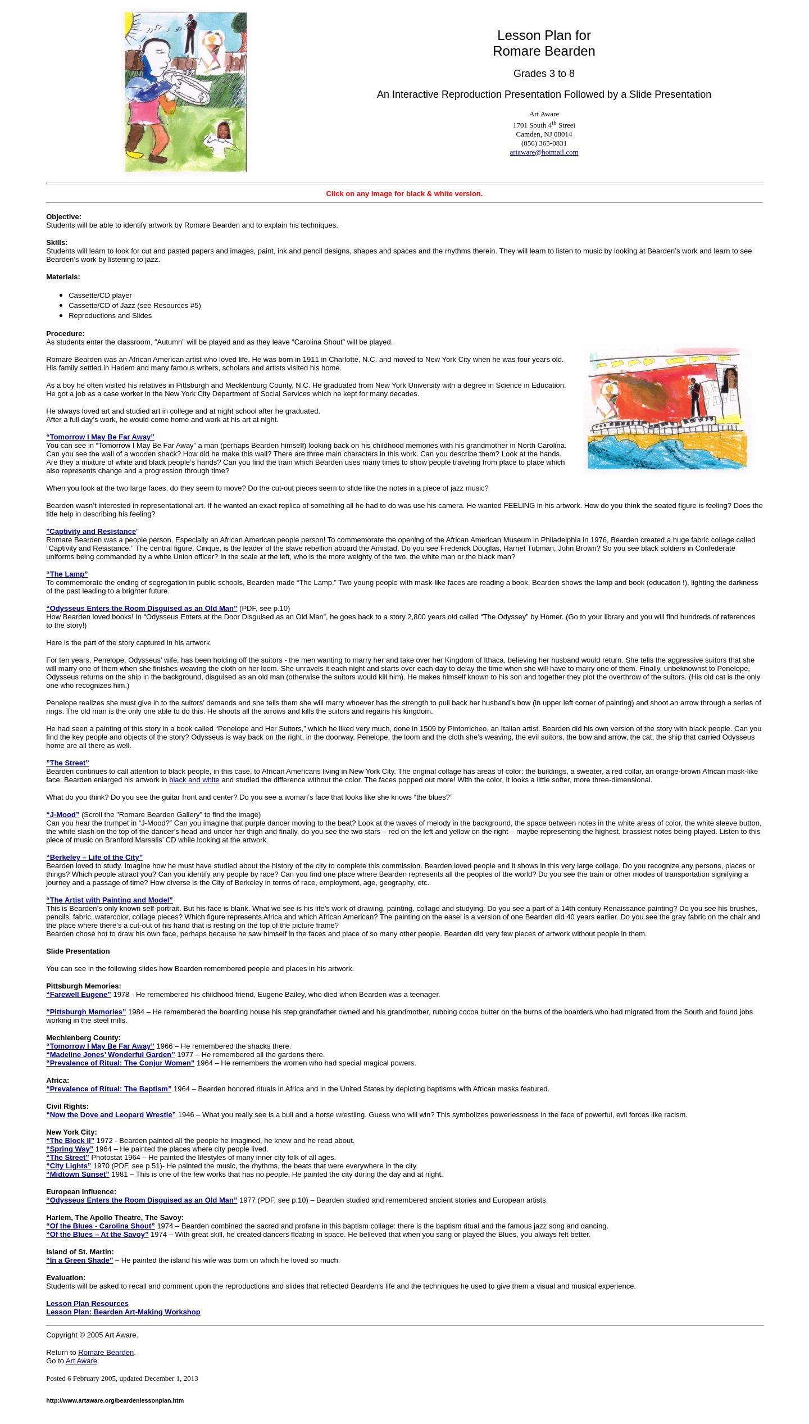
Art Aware (81, 1361)
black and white (194, 780)
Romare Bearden (106, 1352)
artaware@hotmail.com (544, 152)
